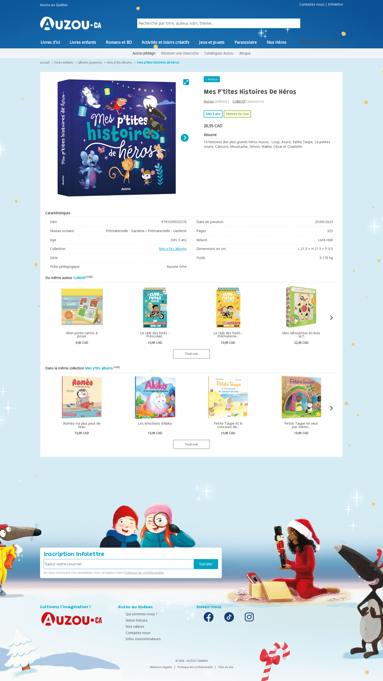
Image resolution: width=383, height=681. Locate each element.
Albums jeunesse (90, 62)
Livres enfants (63, 62)
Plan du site (225, 667)
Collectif (239, 101)
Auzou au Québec (54, 5)
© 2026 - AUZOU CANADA (191, 660)
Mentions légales (161, 667)
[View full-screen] (186, 82)
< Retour (211, 79)
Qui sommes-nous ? (135, 614)
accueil (45, 62)
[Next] (184, 137)
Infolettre (335, 4)
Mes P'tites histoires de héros (158, 62)
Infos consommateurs (137, 639)
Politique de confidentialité (144, 572)
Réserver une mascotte (180, 53)
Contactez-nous (311, 4)
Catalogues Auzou (219, 53)
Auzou (209, 101)
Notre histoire (130, 620)
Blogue (245, 53)
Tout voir (191, 353)
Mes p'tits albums (119, 62)
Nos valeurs (128, 626)
